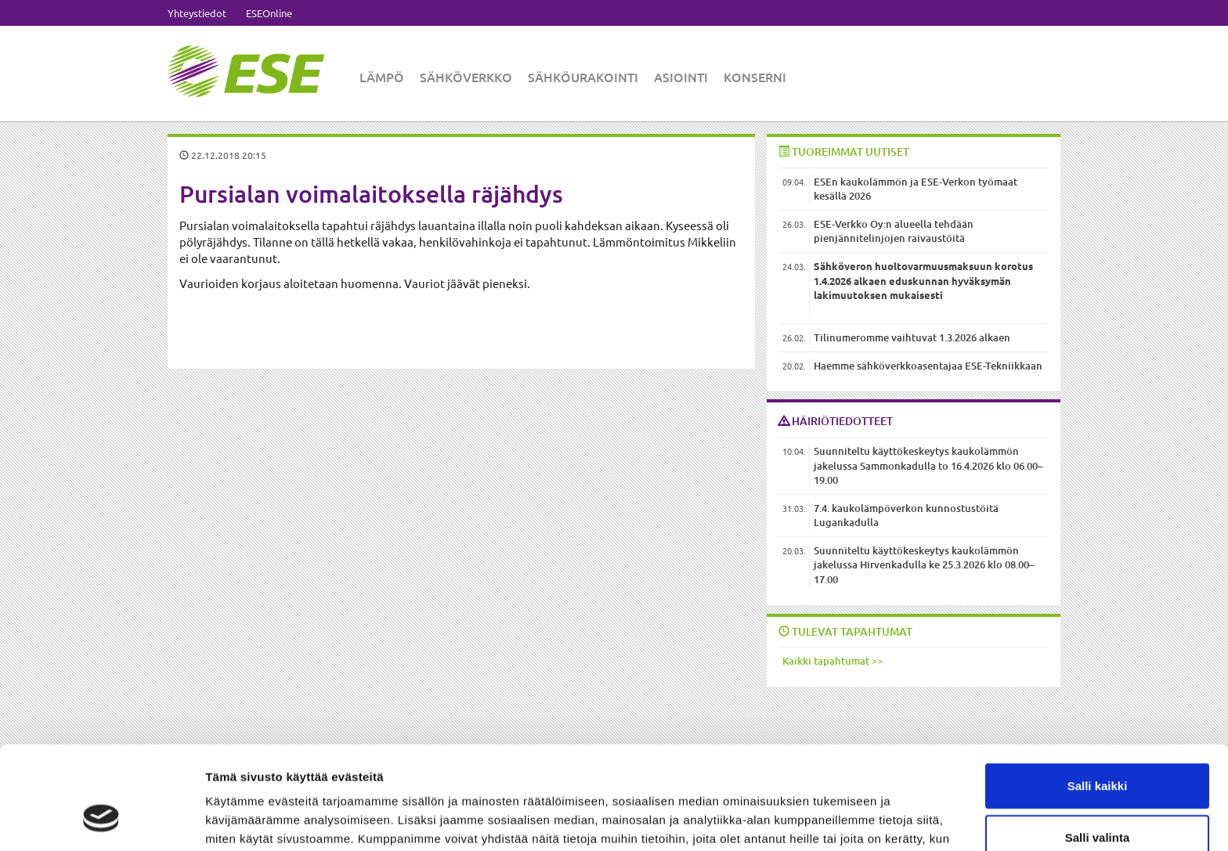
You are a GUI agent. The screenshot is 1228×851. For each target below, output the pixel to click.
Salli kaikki (1097, 697)
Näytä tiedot (838, 820)
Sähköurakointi (583, 76)
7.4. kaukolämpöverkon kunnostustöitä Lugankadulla (906, 515)
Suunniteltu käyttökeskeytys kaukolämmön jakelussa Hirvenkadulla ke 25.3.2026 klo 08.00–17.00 (924, 564)
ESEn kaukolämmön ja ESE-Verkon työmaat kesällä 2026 (915, 189)
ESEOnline (269, 13)
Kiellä (1097, 799)
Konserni (755, 76)
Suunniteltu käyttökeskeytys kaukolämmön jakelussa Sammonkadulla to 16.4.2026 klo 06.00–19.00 (928, 465)
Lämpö (381, 76)
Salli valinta (1097, 748)
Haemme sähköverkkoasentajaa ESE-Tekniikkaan (928, 366)
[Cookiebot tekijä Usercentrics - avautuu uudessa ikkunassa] (101, 820)
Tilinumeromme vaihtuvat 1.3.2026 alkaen (912, 337)
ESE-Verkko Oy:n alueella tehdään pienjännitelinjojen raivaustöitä (893, 231)
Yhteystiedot (197, 13)
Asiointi (681, 76)
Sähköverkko (466, 76)
